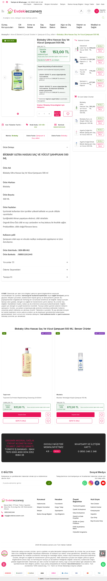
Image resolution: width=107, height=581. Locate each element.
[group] (18, 77)
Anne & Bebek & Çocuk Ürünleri (23, 34)
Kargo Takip (59, 507)
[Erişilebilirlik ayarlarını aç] (3, 564)
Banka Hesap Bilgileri (75, 4)
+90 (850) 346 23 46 (27, 2)
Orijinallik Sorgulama (80, 532)
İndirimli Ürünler (96, 507)
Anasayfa (5, 34)
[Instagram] (90, 483)
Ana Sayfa (27, 4)
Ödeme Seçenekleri (11, 269)
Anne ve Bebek (31, 26)
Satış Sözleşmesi (79, 513)
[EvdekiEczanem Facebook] (7, 2)
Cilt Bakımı (21, 26)
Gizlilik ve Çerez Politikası (78, 522)
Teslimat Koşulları (79, 506)
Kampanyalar (95, 510)
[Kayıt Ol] (49, 483)
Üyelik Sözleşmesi (79, 509)
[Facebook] (97, 483)
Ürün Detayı (8, 147)
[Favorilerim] (89, 11)
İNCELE (56, 451)
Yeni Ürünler (95, 504)
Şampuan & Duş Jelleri (46, 34)
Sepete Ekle (22, 415)
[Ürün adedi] (44, 113)
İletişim (62, 4)
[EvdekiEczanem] (24, 11)
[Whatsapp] (84, 483)
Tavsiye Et (7, 277)
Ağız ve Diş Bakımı (66, 26)
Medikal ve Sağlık (95, 26)
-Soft (40, 579)
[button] (18, 114)
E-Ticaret (46, 579)
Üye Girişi (94, 517)
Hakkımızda (38, 4)
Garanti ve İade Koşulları (78, 517)
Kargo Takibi (89, 4)
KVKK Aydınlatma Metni (79, 527)
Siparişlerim (59, 510)
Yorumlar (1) (8, 262)
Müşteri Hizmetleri (51, 4)
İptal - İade (100, 4)
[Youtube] (103, 483)
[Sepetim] (100, 11)
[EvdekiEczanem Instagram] (3, 2)
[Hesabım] (81, 11)
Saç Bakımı (43, 26)
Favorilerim (59, 504)
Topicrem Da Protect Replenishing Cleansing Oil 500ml (22, 398)
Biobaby (15, 136)
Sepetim (94, 514)
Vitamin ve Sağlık (81, 26)
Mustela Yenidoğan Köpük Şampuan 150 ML (72, 398)
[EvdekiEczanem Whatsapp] (103, 564)
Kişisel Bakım (52, 26)
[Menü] (2, 11)
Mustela (60, 395)
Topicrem (6, 395)
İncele (100, 46)
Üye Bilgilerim (59, 514)
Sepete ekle (100, 50)
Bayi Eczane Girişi (97, 521)
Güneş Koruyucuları (7, 26)
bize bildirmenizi (74, 564)
